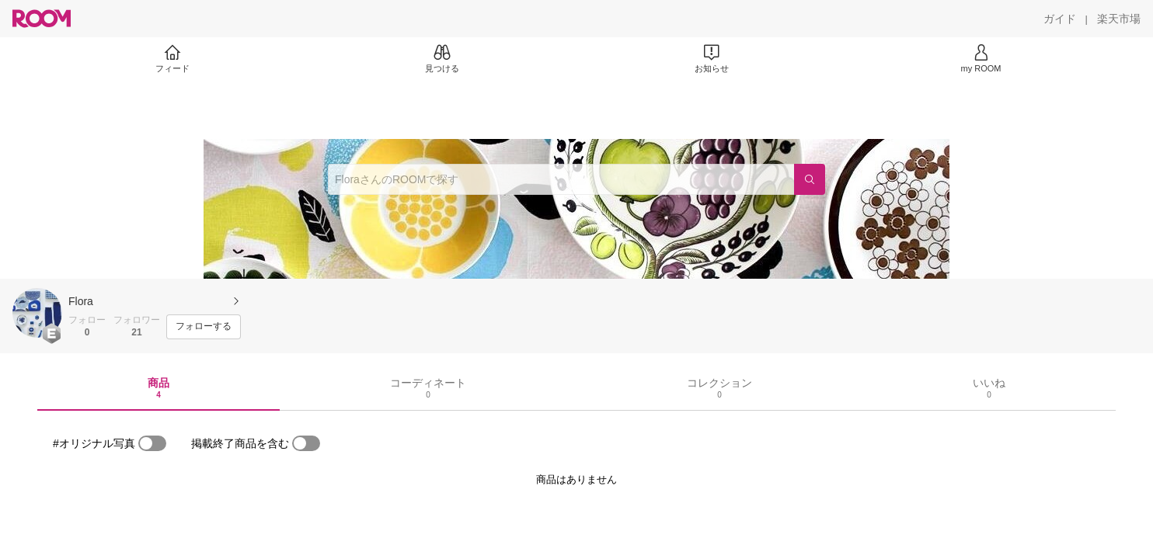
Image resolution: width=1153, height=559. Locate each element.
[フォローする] (203, 326)
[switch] (152, 443)
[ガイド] (1059, 19)
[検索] (809, 179)
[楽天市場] (1119, 19)
